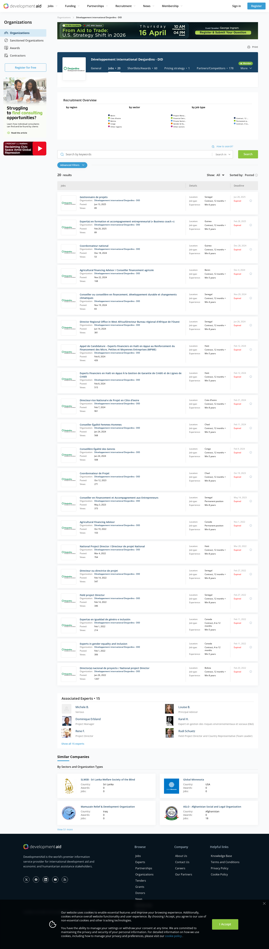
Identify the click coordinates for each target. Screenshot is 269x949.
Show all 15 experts (72, 743)
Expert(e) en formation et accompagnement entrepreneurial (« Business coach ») (127, 221)
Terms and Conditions (225, 862)
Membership (170, 6)
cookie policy (173, 936)
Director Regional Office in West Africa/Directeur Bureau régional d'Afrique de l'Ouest (130, 321)
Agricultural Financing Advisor (97, 522)
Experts (140, 862)
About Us (181, 856)
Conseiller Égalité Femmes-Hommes (101, 424)
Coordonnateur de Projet (94, 473)
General (96, 68)
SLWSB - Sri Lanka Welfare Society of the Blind (108, 779)
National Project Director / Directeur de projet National (112, 546)
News (146, 6)
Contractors (15, 55)
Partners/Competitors (215, 68)
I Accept (225, 924)
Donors (140, 893)
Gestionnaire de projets (94, 197)
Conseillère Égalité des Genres (97, 449)
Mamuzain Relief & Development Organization (108, 806)
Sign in (236, 6)
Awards (12, 48)
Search (248, 154)
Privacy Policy (219, 868)
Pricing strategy (177, 68)
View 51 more (65, 829)
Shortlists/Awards (142, 68)
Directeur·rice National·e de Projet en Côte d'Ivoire (109, 400)
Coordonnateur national (94, 245)
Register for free (25, 67)
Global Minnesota (193, 779)
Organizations (17, 33)
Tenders (140, 880)
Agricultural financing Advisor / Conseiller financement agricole (117, 270)
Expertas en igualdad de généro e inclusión (105, 619)
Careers (180, 868)
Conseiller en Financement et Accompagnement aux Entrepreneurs (119, 497)
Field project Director (92, 595)
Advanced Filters (72, 165)
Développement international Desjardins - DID (117, 200)
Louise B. (184, 707)
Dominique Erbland (88, 719)
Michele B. (82, 707)
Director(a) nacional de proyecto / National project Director (114, 668)
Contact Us (182, 862)
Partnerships (95, 6)
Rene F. (80, 731)
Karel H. (183, 719)
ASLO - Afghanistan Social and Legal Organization (212, 806)
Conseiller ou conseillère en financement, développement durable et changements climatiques (128, 296)
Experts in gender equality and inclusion (103, 643)
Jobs (51, 6)
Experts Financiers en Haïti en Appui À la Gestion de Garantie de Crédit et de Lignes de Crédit (131, 375)
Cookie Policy (219, 874)
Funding (70, 6)
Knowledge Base (221, 856)
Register (256, 6)
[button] (73, 165)
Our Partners (183, 874)
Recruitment (123, 6)
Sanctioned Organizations (24, 40)
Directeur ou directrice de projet (99, 570)
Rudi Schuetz (186, 731)
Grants (139, 887)
